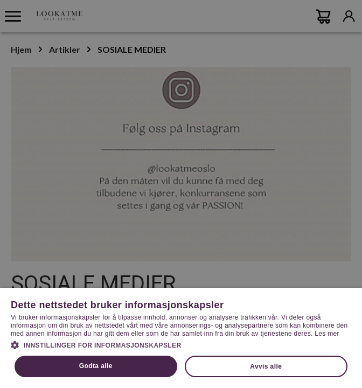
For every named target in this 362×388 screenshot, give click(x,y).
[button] (181, 344)
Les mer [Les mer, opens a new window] (327, 333)
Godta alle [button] (96, 366)
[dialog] (181, 194)
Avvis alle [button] (266, 366)
